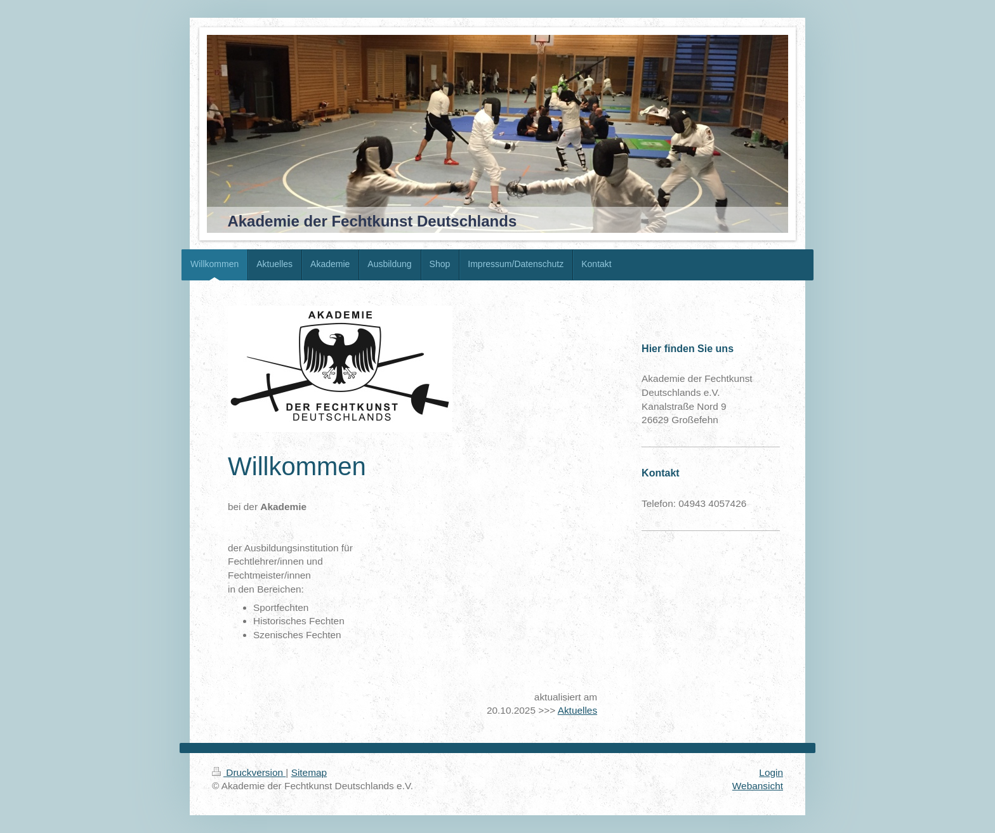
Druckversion (249, 772)
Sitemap (309, 772)
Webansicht (757, 785)
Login (771, 772)
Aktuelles (577, 710)
